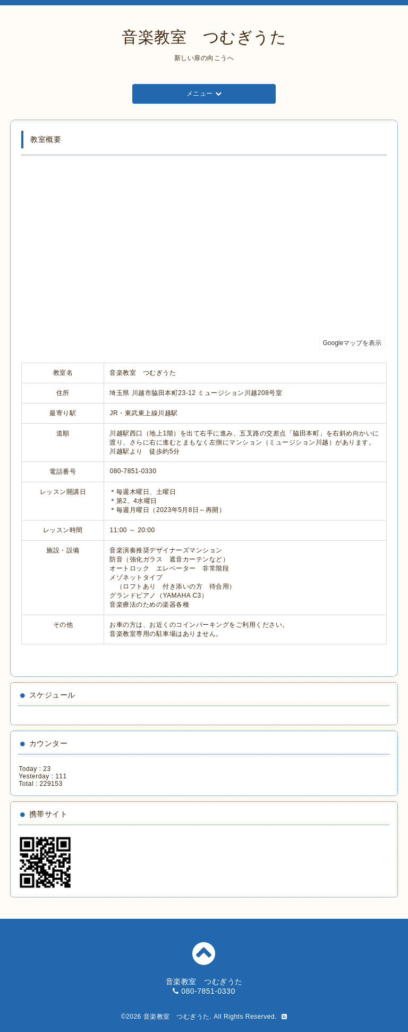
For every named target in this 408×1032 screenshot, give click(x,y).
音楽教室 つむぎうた (204, 37)
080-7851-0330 (208, 991)
